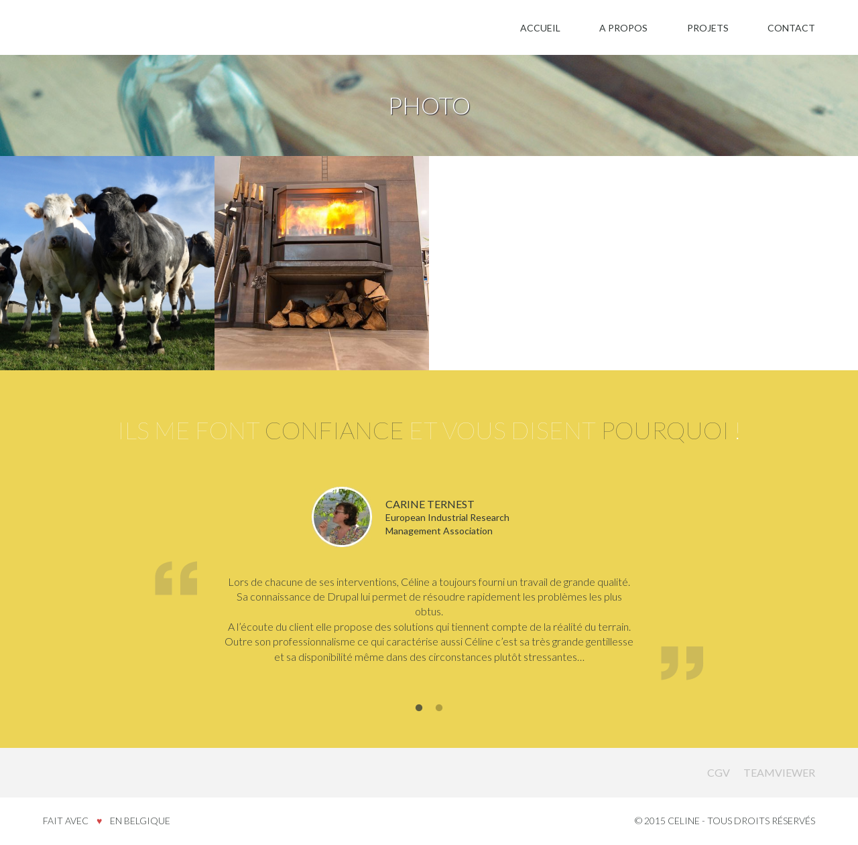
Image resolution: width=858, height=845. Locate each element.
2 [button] (439, 708)
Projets (708, 27)
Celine (73, 772)
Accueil (540, 27)
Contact (791, 27)
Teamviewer (779, 772)
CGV (718, 772)
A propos (623, 27)
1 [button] (419, 708)
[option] (429, 586)
